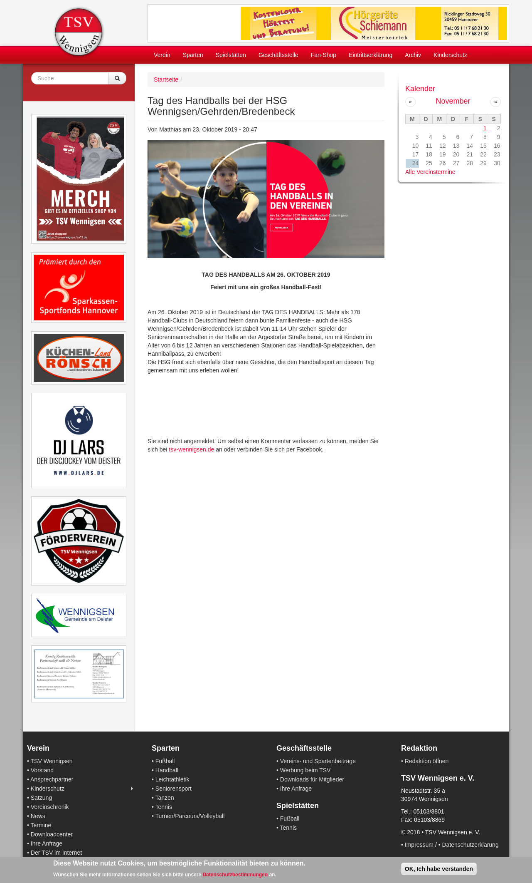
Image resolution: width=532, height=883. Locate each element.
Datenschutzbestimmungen (235, 875)
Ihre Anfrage (46, 843)
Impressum (419, 844)
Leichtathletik (172, 779)
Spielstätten (231, 55)
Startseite (166, 79)
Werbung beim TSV (305, 770)
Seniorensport (173, 788)
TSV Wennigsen (52, 761)
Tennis (163, 807)
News (38, 816)
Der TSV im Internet (56, 852)
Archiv (413, 55)
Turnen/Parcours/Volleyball (190, 816)
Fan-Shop (323, 55)
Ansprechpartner (52, 779)
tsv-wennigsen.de (191, 449)
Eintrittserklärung (370, 55)
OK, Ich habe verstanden (439, 869)
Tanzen (164, 797)
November (453, 101)
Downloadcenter (52, 834)
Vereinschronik (50, 807)
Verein (162, 55)
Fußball (165, 761)
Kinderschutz (450, 55)
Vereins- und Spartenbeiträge (318, 761)
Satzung (41, 797)
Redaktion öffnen (427, 761)
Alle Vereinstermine (430, 172)
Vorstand (42, 770)
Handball (166, 770)
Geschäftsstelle (278, 55)
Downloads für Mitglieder (312, 779)
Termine (41, 825)
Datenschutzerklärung (470, 844)
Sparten (193, 55)
